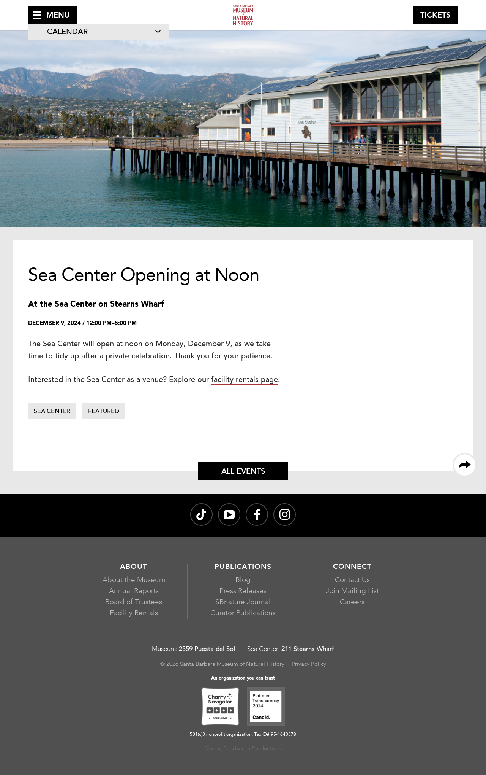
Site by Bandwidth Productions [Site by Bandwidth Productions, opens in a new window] (243, 749)
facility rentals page (244, 380)
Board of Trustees (133, 602)
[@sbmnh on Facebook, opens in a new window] (257, 514)
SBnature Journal (243, 602)
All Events (243, 472)
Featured (103, 412)
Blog (243, 580)
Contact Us (352, 580)
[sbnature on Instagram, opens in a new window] (284, 514)
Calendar (67, 32)
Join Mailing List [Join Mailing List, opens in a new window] (352, 591)
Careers (352, 602)
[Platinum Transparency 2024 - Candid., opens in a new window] (266, 707)
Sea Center (52, 412)
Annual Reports (134, 591)
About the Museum (134, 580)
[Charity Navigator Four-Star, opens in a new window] (220, 707)
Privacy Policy (309, 664)
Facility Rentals (134, 613)
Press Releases (243, 591)
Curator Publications (243, 613)
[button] (52, 15)
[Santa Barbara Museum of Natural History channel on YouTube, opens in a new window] (229, 514)
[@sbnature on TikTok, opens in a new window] (201, 514)
